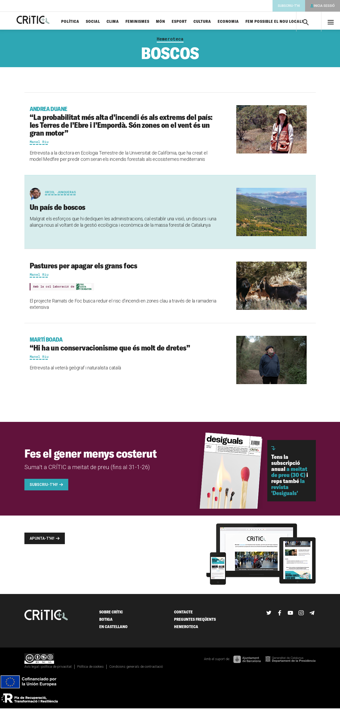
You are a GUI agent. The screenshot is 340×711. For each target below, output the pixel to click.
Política (83, 21)
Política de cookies (90, 669)
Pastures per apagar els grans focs (83, 268)
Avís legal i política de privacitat (48, 669)
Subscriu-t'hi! (44, 487)
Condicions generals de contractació (136, 669)
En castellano (113, 628)
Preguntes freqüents (195, 621)
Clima (125, 21)
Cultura (214, 21)
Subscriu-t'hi (289, 6)
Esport (191, 21)
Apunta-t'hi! (42, 540)
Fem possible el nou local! (287, 21)
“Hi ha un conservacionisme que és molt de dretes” (124, 346)
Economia (240, 21)
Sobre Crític (111, 614)
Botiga (106, 621)
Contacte (183, 614)
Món (172, 21)
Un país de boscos (57, 209)
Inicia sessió (324, 6)
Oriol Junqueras (60, 194)
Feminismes (150, 21)
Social (105, 21)
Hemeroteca (170, 41)
